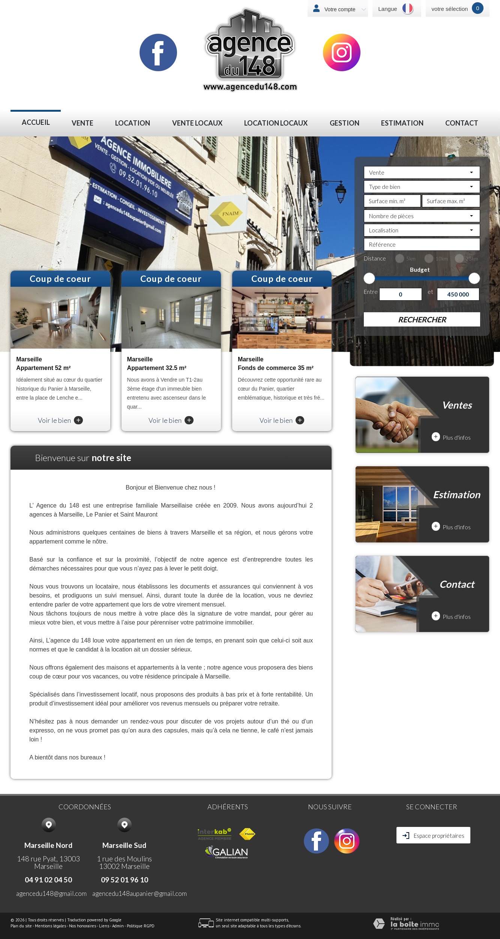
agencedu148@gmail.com (51, 893)
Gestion (344, 123)
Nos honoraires (82, 926)
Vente (82, 123)
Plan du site (21, 926)
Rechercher (422, 319)
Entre (371, 291)
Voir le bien (60, 420)
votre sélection (450, 9)
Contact (461, 123)
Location (132, 123)
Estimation (402, 123)
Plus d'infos (451, 437)
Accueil (36, 122)
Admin (118, 926)
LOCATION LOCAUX (276, 123)
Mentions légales (50, 926)
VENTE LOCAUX (197, 123)
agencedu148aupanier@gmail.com (139, 893)
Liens (104, 926)
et (430, 291)
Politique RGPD (141, 926)
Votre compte (344, 9)
